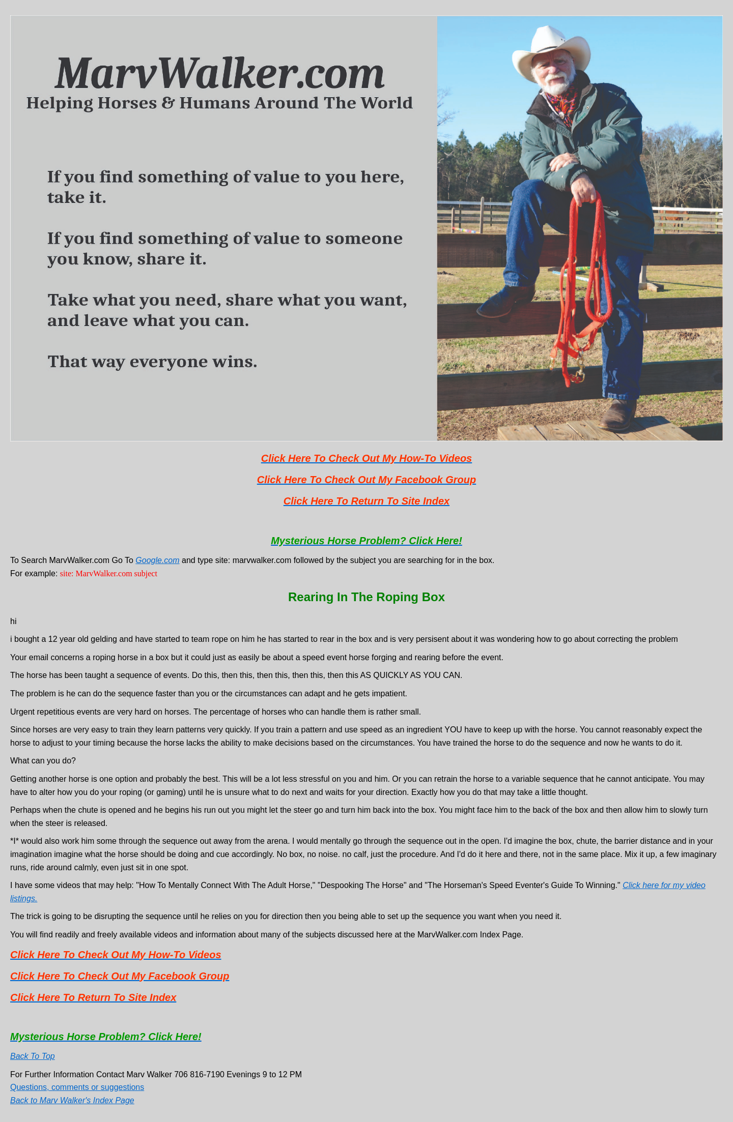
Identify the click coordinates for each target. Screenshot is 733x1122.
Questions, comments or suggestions (77, 1087)
